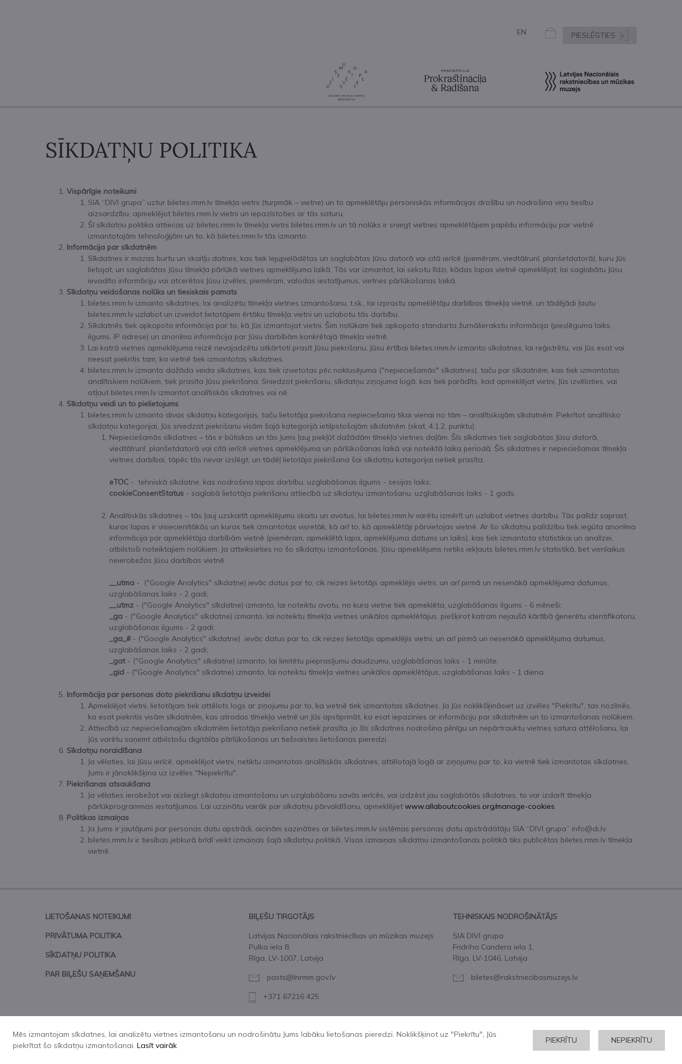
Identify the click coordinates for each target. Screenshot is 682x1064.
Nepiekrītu (631, 1040)
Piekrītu (561, 1040)
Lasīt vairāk (157, 1045)
